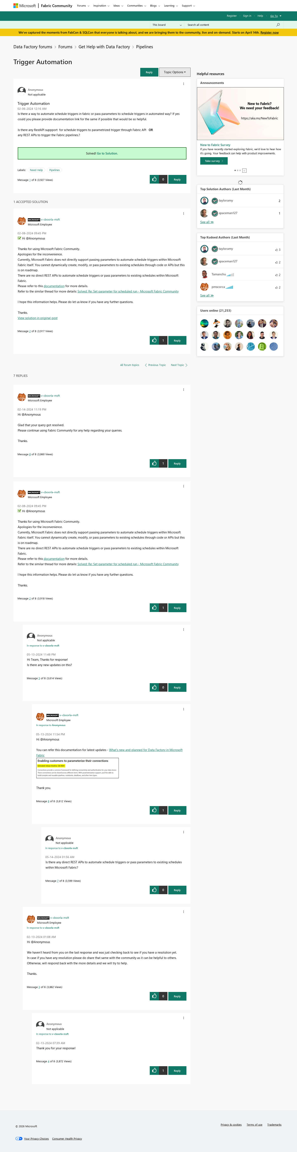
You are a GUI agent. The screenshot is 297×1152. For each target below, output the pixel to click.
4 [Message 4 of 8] (48, 1061)
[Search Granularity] (167, 25)
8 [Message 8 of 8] (30, 454)
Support (187, 5)
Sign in (247, 15)
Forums (81, 5)
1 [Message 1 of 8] (30, 180)
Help (260, 15)
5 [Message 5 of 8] (39, 678)
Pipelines (144, 46)
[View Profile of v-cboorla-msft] (50, 219)
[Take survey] (214, 161)
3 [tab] (240, 170)
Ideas (116, 5)
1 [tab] (235, 170)
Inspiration (99, 5)
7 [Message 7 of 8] (58, 880)
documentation (54, 286)
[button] (149, 72)
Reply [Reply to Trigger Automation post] (177, 179)
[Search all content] (234, 25)
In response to (43, 645)
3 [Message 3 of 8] (39, 987)
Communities (135, 5)
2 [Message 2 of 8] (30, 331)
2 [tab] (237, 170)
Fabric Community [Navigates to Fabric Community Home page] (56, 5)
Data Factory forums (32, 46)
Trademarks (274, 1124)
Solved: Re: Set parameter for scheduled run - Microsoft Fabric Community (128, 291)
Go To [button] (274, 16)
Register (232, 15)
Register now (269, 32)
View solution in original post (38, 318)
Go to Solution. (107, 153)
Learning (169, 5)
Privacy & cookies (231, 1124)
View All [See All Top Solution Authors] (207, 222)
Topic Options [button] (173, 72)
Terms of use (254, 1124)
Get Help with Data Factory (104, 46)
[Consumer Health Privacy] (67, 1138)
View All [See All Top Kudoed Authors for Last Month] (207, 295)
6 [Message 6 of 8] (48, 801)
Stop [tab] (244, 171)
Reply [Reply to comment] (177, 340)
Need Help (36, 170)
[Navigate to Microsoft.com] (24, 5)
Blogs (153, 5)
